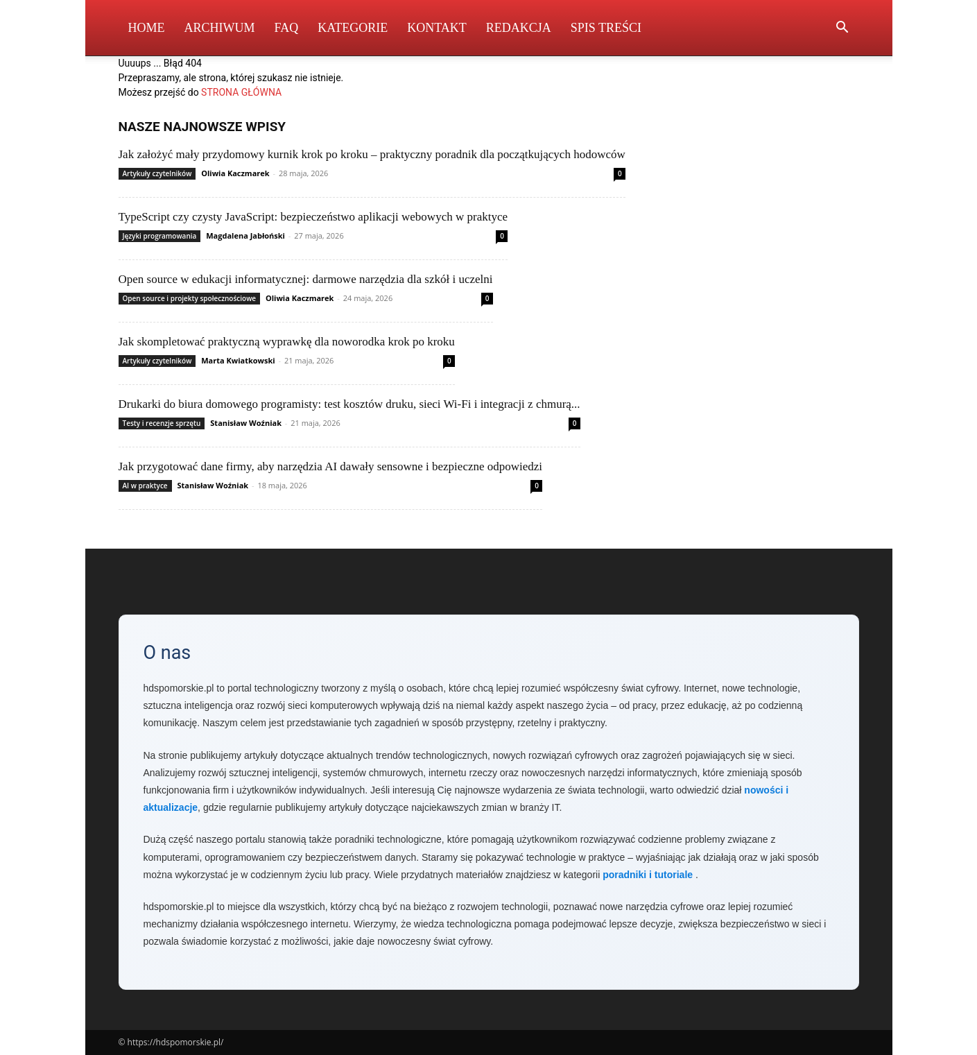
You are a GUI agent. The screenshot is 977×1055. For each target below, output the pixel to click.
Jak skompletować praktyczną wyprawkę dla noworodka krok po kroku (287, 341)
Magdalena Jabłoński (245, 235)
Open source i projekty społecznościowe (190, 298)
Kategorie (353, 28)
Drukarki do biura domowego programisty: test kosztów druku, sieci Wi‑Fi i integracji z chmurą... (349, 404)
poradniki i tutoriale (648, 874)
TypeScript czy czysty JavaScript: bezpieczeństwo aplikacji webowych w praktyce (313, 216)
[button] (842, 28)
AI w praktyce (145, 485)
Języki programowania (160, 236)
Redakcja (518, 28)
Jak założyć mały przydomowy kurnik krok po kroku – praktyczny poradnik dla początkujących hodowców (372, 154)
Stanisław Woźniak (246, 423)
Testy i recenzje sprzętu (162, 423)
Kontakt (437, 28)
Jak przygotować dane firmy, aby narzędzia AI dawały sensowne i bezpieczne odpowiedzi (331, 466)
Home (146, 28)
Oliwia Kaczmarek (235, 173)
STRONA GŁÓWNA (241, 92)
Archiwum (219, 28)
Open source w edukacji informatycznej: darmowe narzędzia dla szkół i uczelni (306, 279)
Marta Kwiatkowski (238, 360)
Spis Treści (606, 28)
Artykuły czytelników (157, 173)
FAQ (287, 28)
